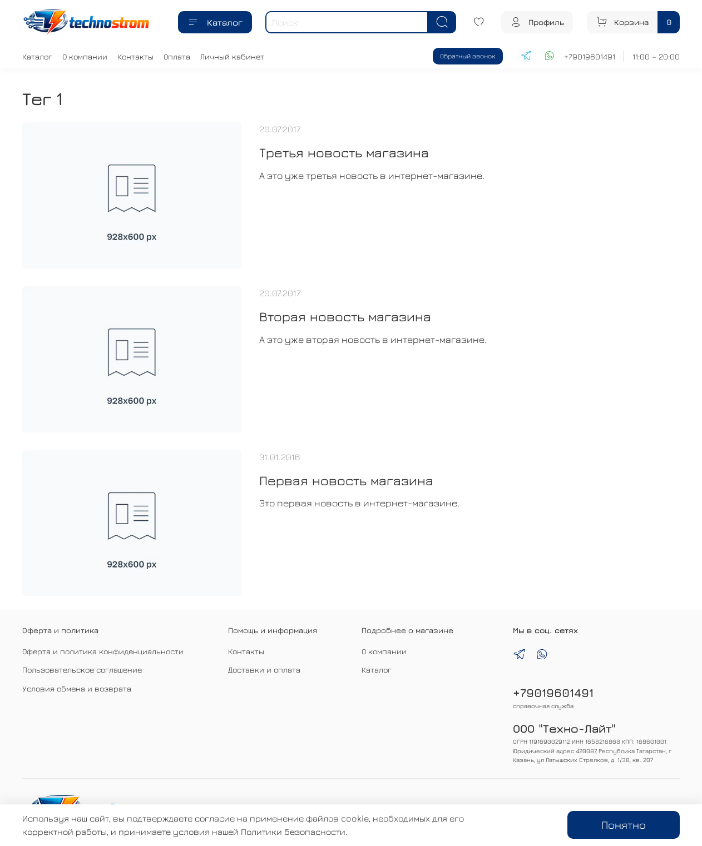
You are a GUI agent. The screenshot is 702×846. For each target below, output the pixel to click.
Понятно (623, 824)
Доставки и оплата (264, 669)
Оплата (177, 56)
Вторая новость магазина (345, 316)
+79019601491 (589, 56)
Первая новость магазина (346, 480)
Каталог (215, 22)
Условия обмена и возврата (76, 688)
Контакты (135, 56)
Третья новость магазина (344, 152)
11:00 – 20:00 (656, 56)
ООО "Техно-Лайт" (564, 728)
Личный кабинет (232, 56)
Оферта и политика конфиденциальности (103, 651)
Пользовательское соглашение (82, 669)
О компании (84, 56)
